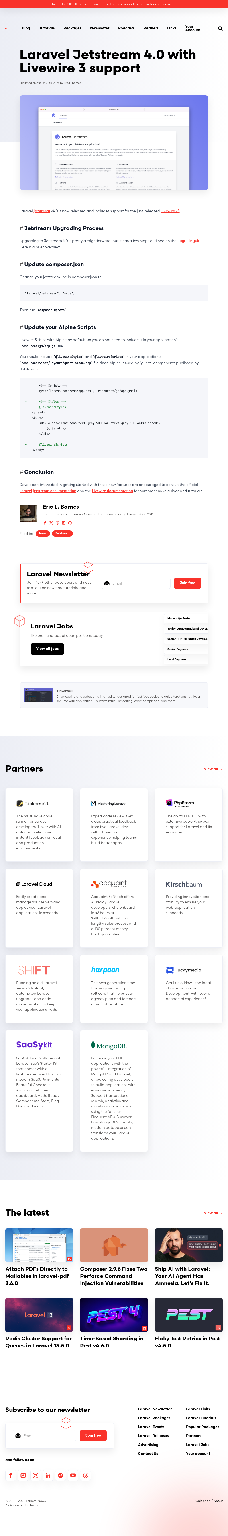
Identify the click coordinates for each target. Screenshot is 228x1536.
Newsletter (99, 28)
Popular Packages (202, 1427)
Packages (72, 28)
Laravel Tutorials (201, 1418)
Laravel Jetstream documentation (48, 490)
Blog (26, 28)
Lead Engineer (176, 659)
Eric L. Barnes (72, 83)
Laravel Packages (154, 1418)
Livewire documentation (112, 490)
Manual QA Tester (179, 618)
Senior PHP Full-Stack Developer (188, 639)
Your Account (192, 28)
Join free (187, 583)
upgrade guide (189, 240)
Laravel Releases (153, 1436)
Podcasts (126, 28)
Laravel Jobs (197, 1445)
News (43, 533)
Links (171, 28)
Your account (198, 1454)
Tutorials (47, 28)
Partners (150, 28)
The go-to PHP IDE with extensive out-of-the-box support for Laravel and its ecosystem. (114, 4)
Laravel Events (151, 1427)
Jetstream (42, 210)
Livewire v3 (170, 210)
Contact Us (148, 1454)
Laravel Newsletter (155, 1409)
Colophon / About (209, 1500)
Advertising (148, 1445)
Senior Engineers (178, 649)
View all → (213, 769)
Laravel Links (198, 1409)
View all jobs (47, 649)
